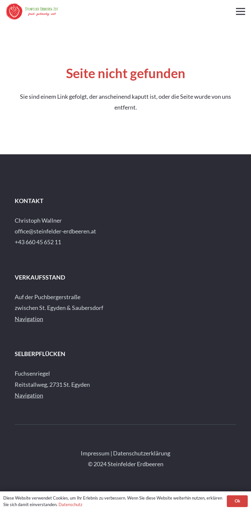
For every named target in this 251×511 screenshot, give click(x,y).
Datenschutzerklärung (141, 453)
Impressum (95, 453)
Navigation (29, 318)
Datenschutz (70, 504)
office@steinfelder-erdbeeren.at (55, 231)
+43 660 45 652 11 (38, 242)
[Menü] (240, 11)
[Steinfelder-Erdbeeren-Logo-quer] (32, 11)
